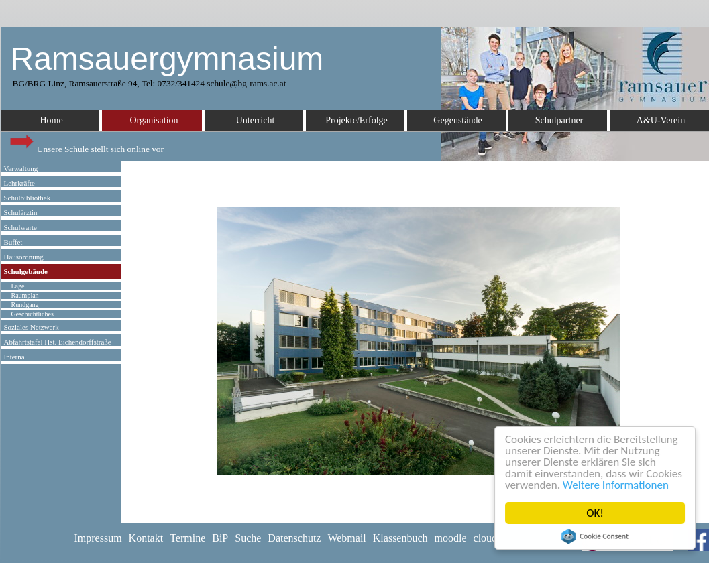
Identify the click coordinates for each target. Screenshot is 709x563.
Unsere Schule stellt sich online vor (86, 145)
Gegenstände (457, 120)
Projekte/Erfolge (356, 120)
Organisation (153, 120)
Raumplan (25, 295)
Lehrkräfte (19, 183)
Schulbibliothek (27, 198)
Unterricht (255, 120)
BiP (220, 538)
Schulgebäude (26, 271)
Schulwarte (20, 227)
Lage (18, 286)
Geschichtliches (32, 314)
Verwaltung (21, 168)
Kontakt (146, 538)
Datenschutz (294, 538)
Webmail (346, 538)
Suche (248, 538)
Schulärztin (21, 212)
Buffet (13, 242)
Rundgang (25, 304)
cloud (486, 538)
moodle (451, 538)
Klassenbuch (400, 538)
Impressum (98, 538)
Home (51, 120)
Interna (14, 357)
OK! (595, 513)
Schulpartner (559, 120)
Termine (187, 538)
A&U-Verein (661, 120)
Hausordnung (24, 257)
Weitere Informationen (616, 485)
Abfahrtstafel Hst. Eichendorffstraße (57, 342)
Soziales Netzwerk (31, 327)
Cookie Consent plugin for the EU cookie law (595, 536)
